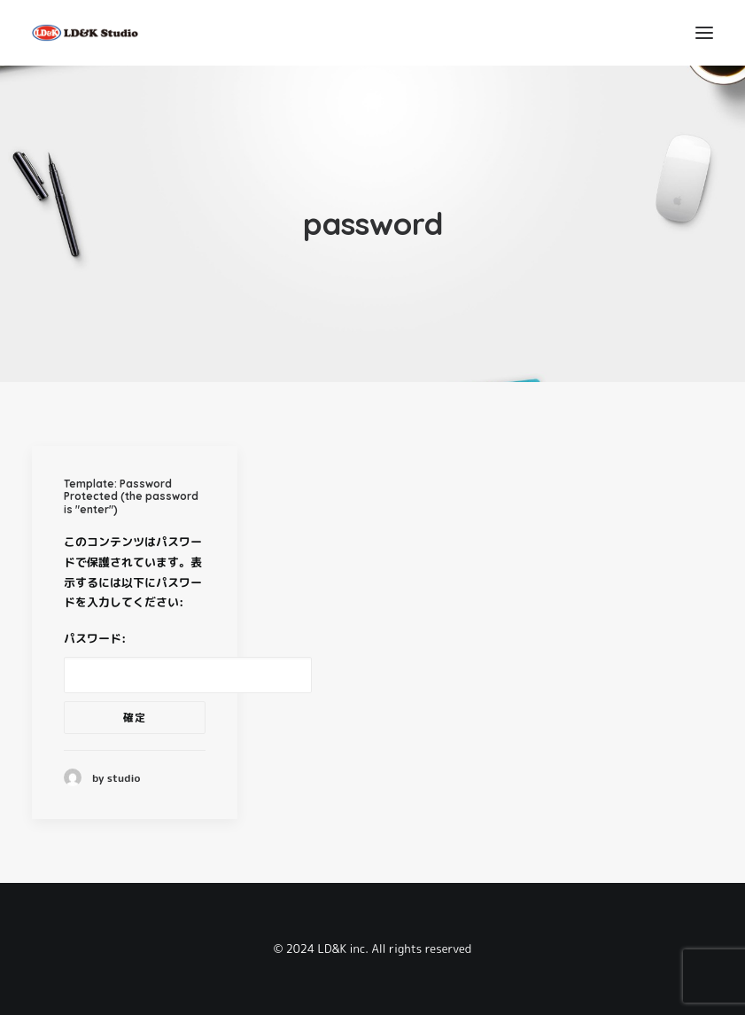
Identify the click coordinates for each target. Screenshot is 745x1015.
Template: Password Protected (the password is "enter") (131, 496)
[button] (704, 33)
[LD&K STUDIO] (85, 33)
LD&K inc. (343, 948)
